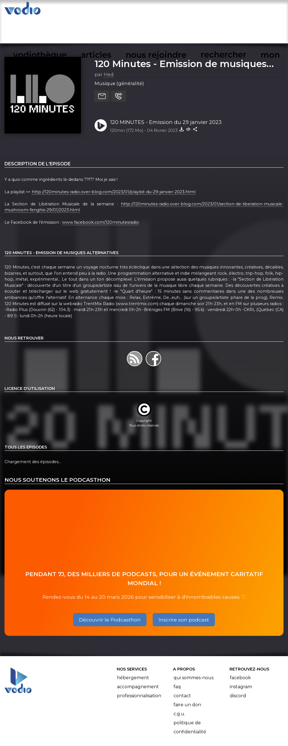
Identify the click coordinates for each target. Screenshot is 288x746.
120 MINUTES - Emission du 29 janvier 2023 (166, 95)
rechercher (205, 10)
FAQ (177, 659)
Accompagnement (138, 659)
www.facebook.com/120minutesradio (100, 195)
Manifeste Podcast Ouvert (160, 726)
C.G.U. (179, 686)
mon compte (249, 10)
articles (118, 10)
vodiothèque (80, 10)
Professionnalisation (139, 668)
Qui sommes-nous (193, 650)
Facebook (240, 650)
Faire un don (187, 677)
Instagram (241, 659)
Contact (182, 668)
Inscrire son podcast (184, 593)
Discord (238, 668)
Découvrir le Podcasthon (110, 593)
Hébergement (133, 650)
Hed (109, 47)
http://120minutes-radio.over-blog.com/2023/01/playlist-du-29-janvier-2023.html (113, 164)
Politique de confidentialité (190, 700)
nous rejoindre (159, 10)
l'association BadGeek (95, 734)
